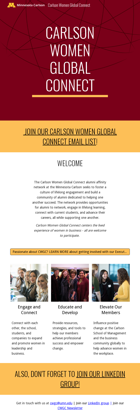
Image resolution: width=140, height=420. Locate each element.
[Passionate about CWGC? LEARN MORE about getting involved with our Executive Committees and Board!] (69, 252)
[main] (70, 60)
